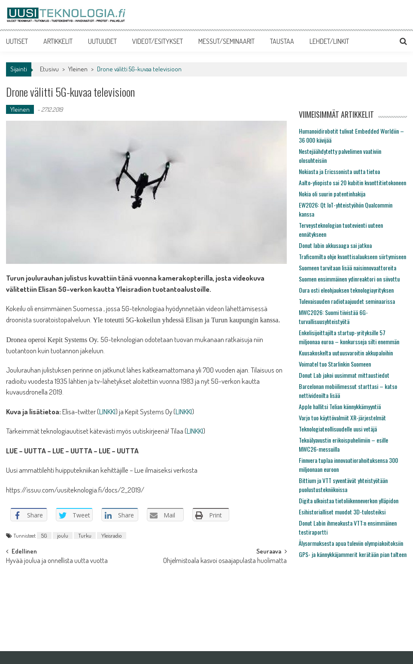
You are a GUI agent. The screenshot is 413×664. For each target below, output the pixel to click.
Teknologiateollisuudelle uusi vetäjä (338, 428)
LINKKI (107, 411)
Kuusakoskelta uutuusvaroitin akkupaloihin (346, 352)
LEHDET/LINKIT (329, 41)
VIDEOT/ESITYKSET (157, 41)
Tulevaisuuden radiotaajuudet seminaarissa (347, 301)
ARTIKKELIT (58, 41)
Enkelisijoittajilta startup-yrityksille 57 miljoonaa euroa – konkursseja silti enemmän (349, 337)
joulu (62, 535)
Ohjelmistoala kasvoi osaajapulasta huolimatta (225, 561)
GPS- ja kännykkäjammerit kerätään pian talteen (353, 554)
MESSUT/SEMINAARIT (226, 41)
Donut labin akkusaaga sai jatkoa (335, 245)
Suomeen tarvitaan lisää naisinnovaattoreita (347, 267)
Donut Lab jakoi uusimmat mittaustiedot (344, 374)
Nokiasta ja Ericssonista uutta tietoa (339, 171)
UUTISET (17, 41)
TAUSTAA (282, 41)
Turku (84, 535)
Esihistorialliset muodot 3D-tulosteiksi (342, 511)
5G (44, 535)
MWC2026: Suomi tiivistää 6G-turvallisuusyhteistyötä (333, 317)
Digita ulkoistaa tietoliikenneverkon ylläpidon (348, 500)
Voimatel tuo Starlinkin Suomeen (335, 363)
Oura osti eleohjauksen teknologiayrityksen (346, 289)
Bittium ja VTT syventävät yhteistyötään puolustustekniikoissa (343, 485)
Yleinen (78, 69)
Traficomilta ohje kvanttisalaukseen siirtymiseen (352, 256)
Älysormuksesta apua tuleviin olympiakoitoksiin (351, 543)
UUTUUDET (102, 41)
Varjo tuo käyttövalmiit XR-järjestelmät (342, 417)
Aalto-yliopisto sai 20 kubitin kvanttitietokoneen (352, 182)
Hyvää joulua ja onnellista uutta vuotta (57, 561)
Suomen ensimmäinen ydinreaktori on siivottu (349, 278)
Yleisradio (111, 535)
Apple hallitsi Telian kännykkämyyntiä (340, 406)
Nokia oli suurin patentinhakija (332, 193)
